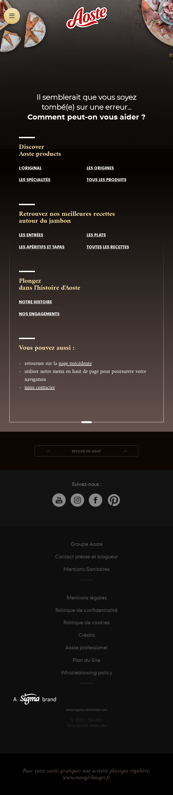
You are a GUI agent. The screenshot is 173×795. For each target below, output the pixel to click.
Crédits (86, 635)
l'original (30, 167)
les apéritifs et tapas (42, 246)
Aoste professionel (86, 647)
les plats (96, 234)
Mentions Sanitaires (86, 569)
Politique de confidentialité (86, 610)
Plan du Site (86, 660)
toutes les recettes (108, 246)
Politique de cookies (86, 622)
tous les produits (106, 179)
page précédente (75, 363)
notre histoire (35, 301)
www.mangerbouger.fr (86, 777)
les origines (100, 167)
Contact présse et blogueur (86, 556)
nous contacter (40, 387)
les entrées (31, 234)
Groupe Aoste (87, 544)
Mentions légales (87, 597)
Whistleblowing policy (86, 672)
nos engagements (39, 313)
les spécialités (34, 179)
